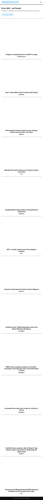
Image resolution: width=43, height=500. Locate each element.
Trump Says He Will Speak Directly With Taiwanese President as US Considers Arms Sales (21, 490)
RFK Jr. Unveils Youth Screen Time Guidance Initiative (21, 250)
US (21, 174)
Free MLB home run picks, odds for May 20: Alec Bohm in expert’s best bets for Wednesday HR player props (21, 449)
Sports (21, 453)
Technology (21, 56)
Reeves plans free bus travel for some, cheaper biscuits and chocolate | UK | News (22, 131)
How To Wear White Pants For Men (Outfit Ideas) (21, 92)
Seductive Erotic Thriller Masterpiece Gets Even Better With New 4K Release (22, 328)
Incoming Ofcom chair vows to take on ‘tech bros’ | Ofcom (21, 409)
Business (21, 372)
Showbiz (21, 331)
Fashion (21, 94)
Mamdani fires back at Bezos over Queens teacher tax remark (21, 171)
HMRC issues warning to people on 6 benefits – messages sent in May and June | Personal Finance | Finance (21, 368)
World (21, 134)
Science (21, 213)
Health (21, 291)
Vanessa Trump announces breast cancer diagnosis (21, 289)
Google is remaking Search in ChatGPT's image (21, 54)
